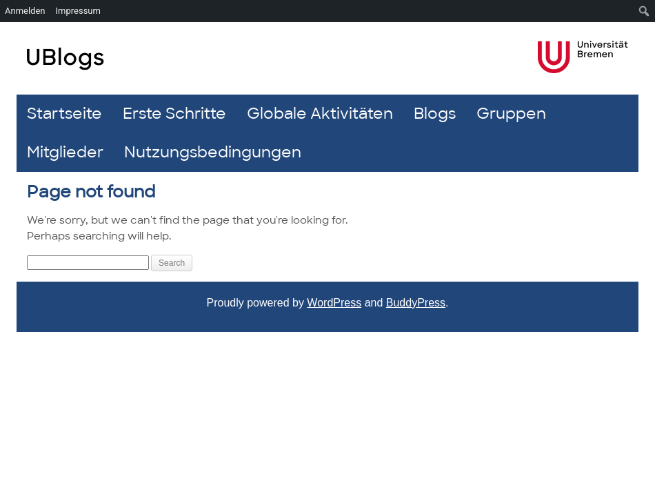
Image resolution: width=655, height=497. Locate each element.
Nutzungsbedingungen (212, 152)
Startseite (64, 114)
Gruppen (511, 114)
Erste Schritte (174, 114)
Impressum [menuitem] (78, 11)
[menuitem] (644, 11)
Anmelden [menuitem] (25, 11)
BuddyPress (415, 303)
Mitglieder (65, 152)
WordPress (334, 303)
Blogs (435, 114)
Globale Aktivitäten (320, 114)
